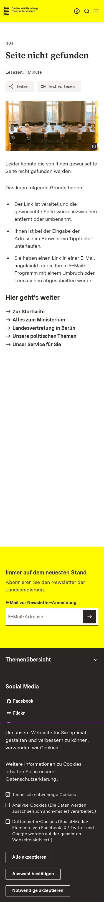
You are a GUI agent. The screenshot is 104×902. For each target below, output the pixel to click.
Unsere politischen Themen (44, 336)
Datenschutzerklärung (31, 779)
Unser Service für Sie (36, 344)
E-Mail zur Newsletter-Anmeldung (41, 602)
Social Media (22, 686)
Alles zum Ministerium (38, 320)
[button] (20, 86)
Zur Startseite (28, 311)
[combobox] (76, 11)
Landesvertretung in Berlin (43, 328)
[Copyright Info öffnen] (94, 146)
